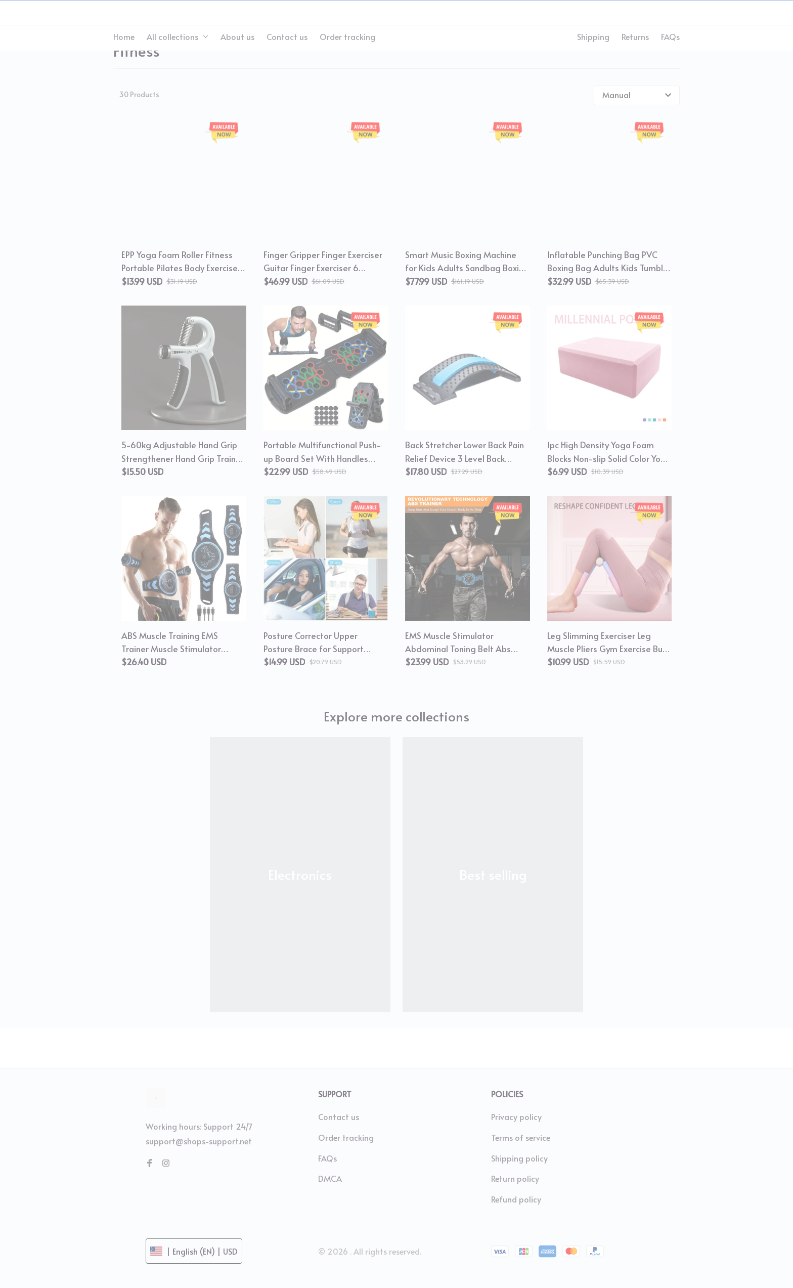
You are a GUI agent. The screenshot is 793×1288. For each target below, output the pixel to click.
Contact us (338, 1116)
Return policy (515, 1178)
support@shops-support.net (199, 1140)
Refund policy (516, 1199)
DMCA (330, 1178)
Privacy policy (516, 1116)
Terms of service (520, 1137)
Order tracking (346, 1137)
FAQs (327, 1158)
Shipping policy (519, 1158)
